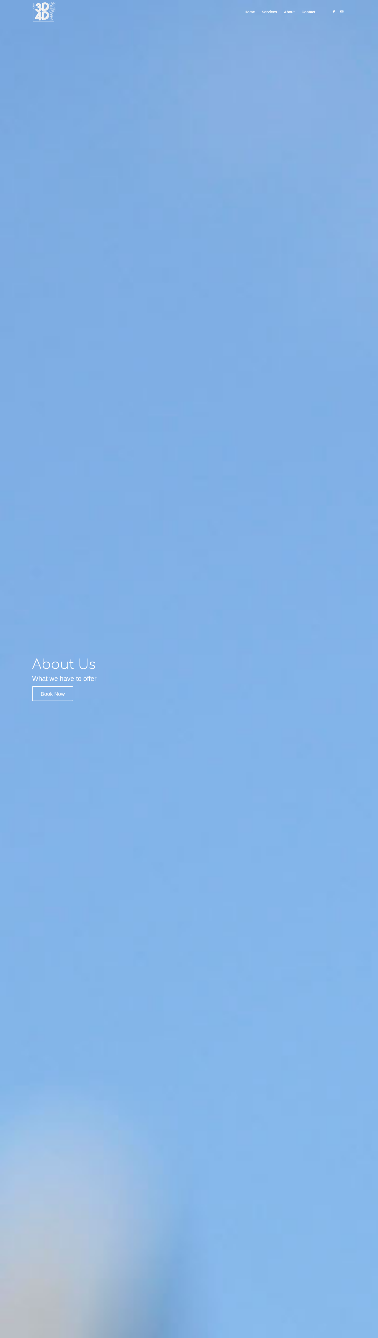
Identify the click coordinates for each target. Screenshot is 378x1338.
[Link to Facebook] (334, 12)
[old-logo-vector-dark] (44, 12)
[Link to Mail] (342, 12)
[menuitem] (249, 12)
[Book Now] (52, 693)
